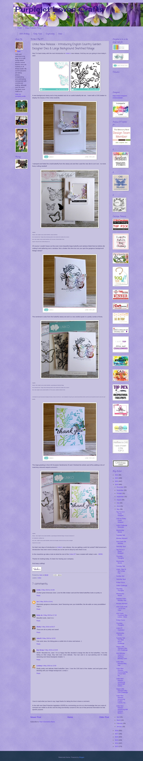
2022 (117, 475)
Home (19, 28)
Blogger (81, 757)
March (119, 720)
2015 (117, 740)
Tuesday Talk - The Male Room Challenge (121, 640)
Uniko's (68, 53)
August (119, 500)
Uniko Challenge (121, 585)
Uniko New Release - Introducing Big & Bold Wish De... (121, 672)
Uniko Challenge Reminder (121, 526)
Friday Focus (120, 582)
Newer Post (35, 717)
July (118, 503)
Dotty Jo (39, 615)
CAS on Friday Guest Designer (121, 520)
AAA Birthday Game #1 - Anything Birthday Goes (121, 655)
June (118, 506)
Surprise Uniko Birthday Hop (121, 599)
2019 (117, 484)
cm (38, 601)
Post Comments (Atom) (47, 722)
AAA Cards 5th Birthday (121, 542)
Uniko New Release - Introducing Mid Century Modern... (122, 709)
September (120, 496)
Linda (38, 590)
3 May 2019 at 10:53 (48, 638)
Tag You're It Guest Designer (120, 513)
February (120, 723)
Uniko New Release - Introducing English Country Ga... (121, 699)
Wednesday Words (120, 531)
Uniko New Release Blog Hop (121, 663)
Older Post (104, 717)
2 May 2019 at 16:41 (46, 601)
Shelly (39, 627)
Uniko (60, 34)
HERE (100, 554)
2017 (117, 734)
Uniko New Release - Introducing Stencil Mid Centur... (120, 682)
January (119, 726)
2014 (117, 743)
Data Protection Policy (33, 28)
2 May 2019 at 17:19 (49, 615)
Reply (38, 595)
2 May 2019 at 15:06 (48, 590)
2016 (117, 737)
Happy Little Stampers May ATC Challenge (122, 648)
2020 (117, 481)
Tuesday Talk (120, 535)
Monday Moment (121, 538)
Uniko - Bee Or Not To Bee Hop (121, 571)
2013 (117, 746)
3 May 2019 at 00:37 (48, 627)
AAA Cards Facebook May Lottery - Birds (121, 615)
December (120, 487)
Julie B (39, 638)
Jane (18, 51)
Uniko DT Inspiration (120, 629)
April (118, 717)
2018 (117, 730)
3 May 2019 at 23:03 (51, 650)
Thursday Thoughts (120, 557)
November (120, 490)
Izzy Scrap (40, 650)
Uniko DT (72, 554)
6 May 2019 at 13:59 (49, 666)
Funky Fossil (37, 34)
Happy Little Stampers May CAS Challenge (122, 690)
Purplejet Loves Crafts (59, 9)
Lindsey (39, 666)
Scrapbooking (50, 34)
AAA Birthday (24, 34)
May (118, 509)
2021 (117, 478)
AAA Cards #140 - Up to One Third (121, 608)
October (119, 493)
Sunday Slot (120, 576)
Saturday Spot (121, 546)
